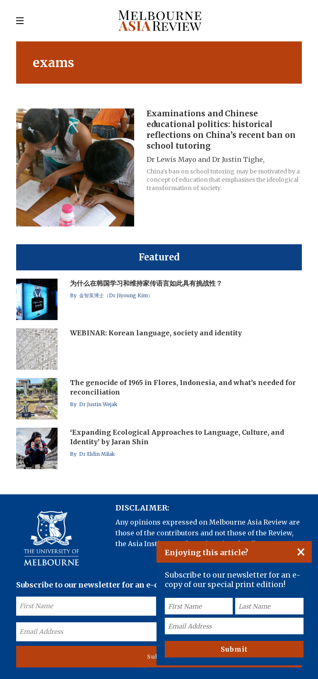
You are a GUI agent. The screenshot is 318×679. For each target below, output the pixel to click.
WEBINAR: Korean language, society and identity (156, 333)
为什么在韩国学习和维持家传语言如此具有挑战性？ (146, 283)
